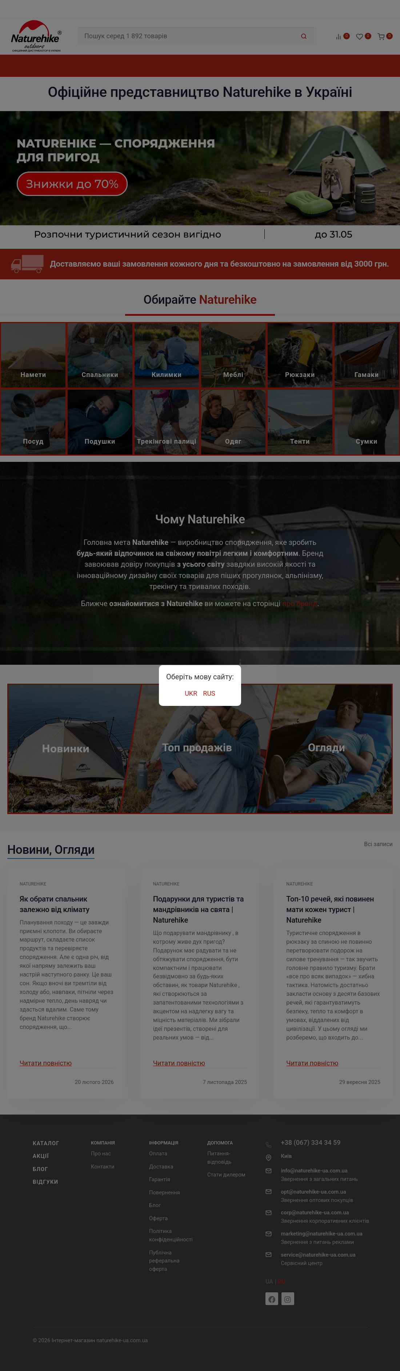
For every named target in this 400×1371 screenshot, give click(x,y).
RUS (209, 693)
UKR (191, 693)
